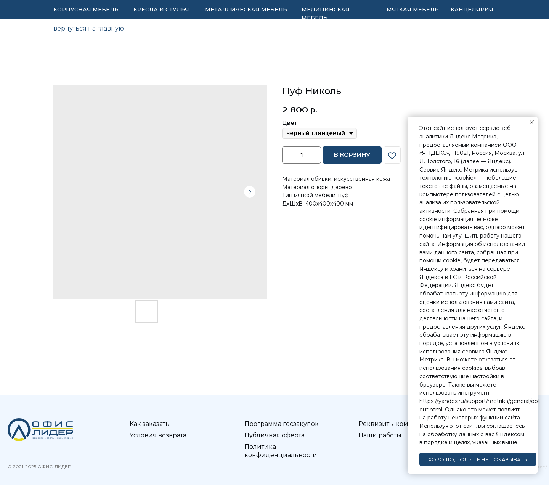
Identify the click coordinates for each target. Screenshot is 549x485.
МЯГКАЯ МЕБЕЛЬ (413, 9)
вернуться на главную (88, 28)
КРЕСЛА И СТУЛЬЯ (161, 9)
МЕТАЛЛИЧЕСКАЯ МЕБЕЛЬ (246, 9)
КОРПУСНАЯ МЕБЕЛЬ (86, 9)
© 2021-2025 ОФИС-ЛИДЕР (39, 466)
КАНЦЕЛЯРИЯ (472, 9)
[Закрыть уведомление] (532, 122)
